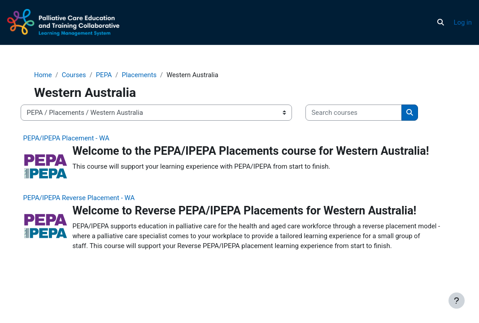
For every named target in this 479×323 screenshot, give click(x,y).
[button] (440, 22)
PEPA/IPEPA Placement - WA (74, 138)
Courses (83, 75)
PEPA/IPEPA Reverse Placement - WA (87, 201)
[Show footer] (457, 300)
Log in (462, 22)
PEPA (113, 75)
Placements (149, 75)
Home (52, 75)
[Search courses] (362, 113)
